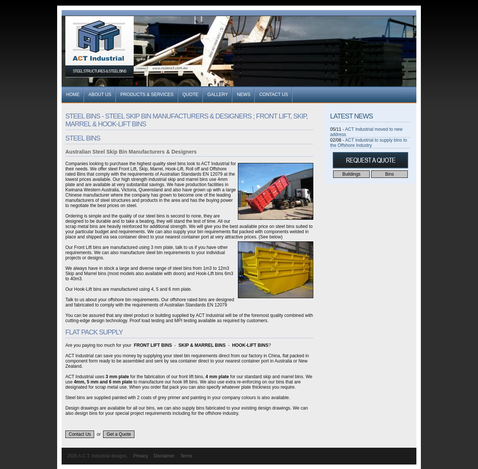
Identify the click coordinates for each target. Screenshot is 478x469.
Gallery (217, 94)
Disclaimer (163, 456)
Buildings (351, 174)
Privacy (140, 456)
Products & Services (146, 94)
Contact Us (273, 94)
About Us (100, 94)
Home (73, 94)
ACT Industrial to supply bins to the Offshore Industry (368, 143)
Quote (191, 94)
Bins (389, 174)
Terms (186, 456)
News (243, 94)
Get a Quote (118, 434)
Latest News (351, 116)
